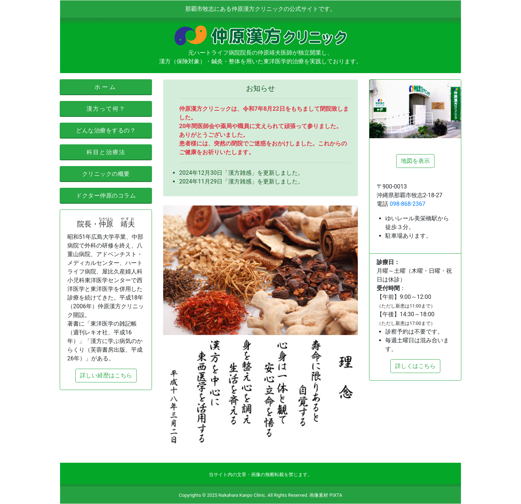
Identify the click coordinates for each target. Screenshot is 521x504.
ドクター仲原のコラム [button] (106, 195)
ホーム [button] (105, 87)
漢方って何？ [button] (106, 108)
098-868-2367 (407, 203)
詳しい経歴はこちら (106, 375)
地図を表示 (415, 160)
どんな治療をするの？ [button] (106, 130)
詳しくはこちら (415, 366)
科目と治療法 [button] (106, 152)
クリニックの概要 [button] (106, 173)
